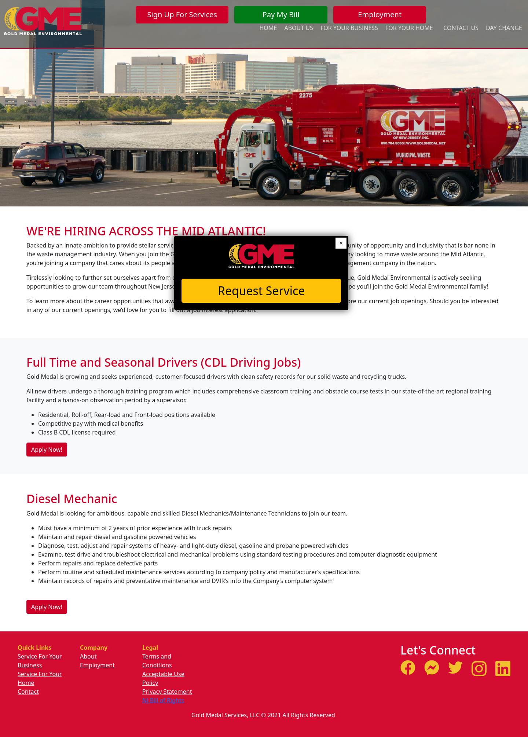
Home (268, 28)
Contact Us (460, 28)
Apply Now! (46, 449)
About (88, 656)
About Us (298, 28)
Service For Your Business (40, 660)
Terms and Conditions (157, 660)
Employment (380, 14)
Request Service (261, 290)
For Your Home (409, 28)
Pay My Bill (281, 14)
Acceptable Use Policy (163, 678)
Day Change (504, 28)
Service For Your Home (40, 678)
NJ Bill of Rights (163, 700)
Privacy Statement (167, 692)
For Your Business (349, 28)
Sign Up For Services (182, 14)
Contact (28, 692)
